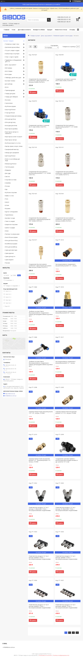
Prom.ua (49, 654)
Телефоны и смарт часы (12, 44)
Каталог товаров (8, 41)
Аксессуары (8, 74)
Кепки (6, 231)
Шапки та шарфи (10, 227)
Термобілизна (9, 215)
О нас (13, 29)
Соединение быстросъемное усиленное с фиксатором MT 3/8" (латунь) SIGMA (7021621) (39, 80)
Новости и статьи (61, 29)
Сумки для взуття (10, 256)
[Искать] (49, 20)
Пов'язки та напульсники (12, 234)
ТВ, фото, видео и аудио (12, 50)
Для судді (7, 173)
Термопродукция (10, 90)
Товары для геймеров (11, 97)
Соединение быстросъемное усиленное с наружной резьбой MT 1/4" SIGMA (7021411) (66, 173)
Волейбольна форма (11, 243)
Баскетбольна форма (11, 237)
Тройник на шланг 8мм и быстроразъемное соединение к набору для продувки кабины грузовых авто (41, 364)
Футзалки (8, 100)
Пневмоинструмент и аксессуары (62, 35)
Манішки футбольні (10, 164)
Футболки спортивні (11, 192)
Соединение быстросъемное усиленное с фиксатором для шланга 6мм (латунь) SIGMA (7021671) (40, 265)
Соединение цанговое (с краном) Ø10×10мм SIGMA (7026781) (66, 79)
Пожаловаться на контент (45, 655)
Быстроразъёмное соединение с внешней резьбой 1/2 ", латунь (66, 362)
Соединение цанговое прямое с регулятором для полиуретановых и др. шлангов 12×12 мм (67, 460)
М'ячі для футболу (10, 119)
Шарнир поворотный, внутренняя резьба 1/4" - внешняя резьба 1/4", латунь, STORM (40, 460)
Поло (6, 199)
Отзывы (72, 29)
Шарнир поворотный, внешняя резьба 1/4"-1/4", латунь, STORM (41, 412)
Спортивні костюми (10, 180)
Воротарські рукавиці (11, 129)
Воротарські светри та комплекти (11, 132)
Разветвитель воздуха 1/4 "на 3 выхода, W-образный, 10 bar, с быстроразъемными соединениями (66, 509)
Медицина (8, 170)
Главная (6, 29)
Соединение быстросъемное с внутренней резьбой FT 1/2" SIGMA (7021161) (40, 173)
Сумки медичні (9, 259)
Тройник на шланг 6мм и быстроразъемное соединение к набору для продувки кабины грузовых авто (41, 314)
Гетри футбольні (10, 113)
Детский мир (8, 84)
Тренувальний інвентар (12, 149)
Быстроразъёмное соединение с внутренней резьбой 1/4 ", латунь (66, 264)
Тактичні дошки (9, 167)
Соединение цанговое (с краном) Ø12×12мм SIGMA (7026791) (39, 126)
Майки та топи (9, 196)
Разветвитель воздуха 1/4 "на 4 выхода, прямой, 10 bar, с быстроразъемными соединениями (40, 606)
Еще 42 (7, 306)
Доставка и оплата (24, 29)
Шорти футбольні (10, 109)
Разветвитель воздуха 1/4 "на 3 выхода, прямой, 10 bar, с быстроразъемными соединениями (66, 557)
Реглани (7, 186)
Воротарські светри (11, 140)
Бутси (6, 87)
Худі (6, 189)
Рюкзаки (7, 263)
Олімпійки (8, 183)
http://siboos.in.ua (10, 393)
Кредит (49, 29)
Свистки (7, 176)
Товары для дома (10, 93)
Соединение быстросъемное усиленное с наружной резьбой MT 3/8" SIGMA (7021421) (40, 219)
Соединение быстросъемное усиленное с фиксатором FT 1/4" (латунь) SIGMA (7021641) (65, 219)
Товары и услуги (35, 35)
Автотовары (8, 71)
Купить (33, 92)
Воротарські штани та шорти (13, 136)
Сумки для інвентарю (11, 250)
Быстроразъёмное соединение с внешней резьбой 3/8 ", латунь (66, 312)
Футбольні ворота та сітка (12, 143)
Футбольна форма (10, 106)
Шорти (7, 202)
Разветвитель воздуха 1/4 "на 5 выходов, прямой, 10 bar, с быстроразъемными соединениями (66, 606)
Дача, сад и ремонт (46, 35)
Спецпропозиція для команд (13, 116)
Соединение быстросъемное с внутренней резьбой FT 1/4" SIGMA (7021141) (66, 127)
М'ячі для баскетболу (11, 240)
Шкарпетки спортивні (11, 224)
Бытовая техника (10, 81)
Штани (7, 205)
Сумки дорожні (9, 253)
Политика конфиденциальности (61, 655)
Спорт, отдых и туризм (11, 57)
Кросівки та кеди (10, 218)
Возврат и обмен (39, 29)
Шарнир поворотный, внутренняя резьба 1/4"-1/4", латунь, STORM (66, 412)
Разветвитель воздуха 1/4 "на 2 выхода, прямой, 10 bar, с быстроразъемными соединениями (40, 557)
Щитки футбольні (10, 156)
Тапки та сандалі (10, 221)
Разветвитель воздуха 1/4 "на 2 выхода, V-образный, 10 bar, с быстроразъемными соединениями (40, 509)
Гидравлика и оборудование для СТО (13, 60)
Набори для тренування (12, 152)
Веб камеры (8, 68)
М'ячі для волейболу (11, 247)
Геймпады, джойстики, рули (13, 77)
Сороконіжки (9, 103)
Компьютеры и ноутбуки (12, 53)
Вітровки (7, 208)
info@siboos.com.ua (10, 396)
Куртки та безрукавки (11, 211)
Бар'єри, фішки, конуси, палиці (13, 146)
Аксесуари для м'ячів (11, 125)
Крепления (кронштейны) (12, 47)
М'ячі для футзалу (10, 122)
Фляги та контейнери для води (12, 159)
